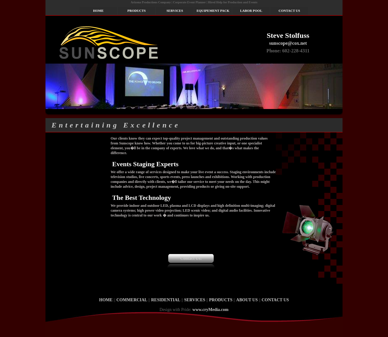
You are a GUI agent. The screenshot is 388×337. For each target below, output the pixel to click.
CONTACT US (289, 10)
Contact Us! (191, 258)
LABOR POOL (251, 10)
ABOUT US (247, 300)
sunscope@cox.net (288, 43)
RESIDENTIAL (165, 300)
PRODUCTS (136, 10)
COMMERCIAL (131, 300)
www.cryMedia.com (210, 309)
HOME (98, 10)
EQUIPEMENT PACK (212, 10)
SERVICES (174, 10)
